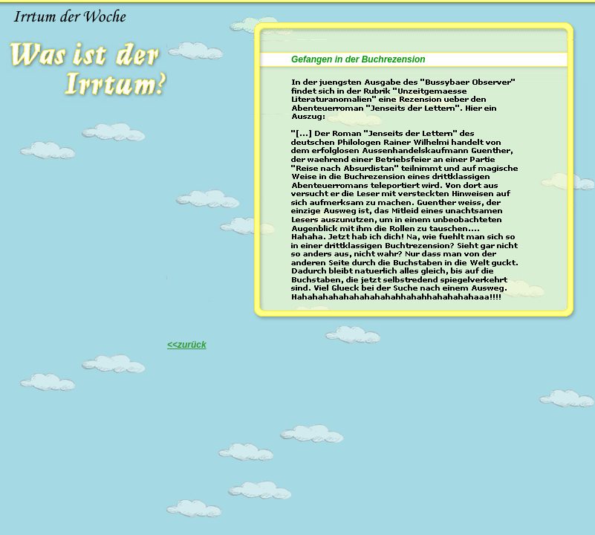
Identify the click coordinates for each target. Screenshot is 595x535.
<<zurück (187, 345)
